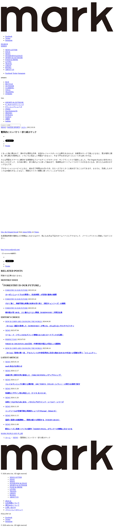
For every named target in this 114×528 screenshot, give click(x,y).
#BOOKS (8, 113)
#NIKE (7, 109)
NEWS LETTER (11, 50)
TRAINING (9, 92)
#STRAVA (9, 115)
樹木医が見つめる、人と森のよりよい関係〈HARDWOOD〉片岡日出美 (33, 312)
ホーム (8, 437)
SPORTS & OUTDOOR (14, 58)
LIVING (8, 62)
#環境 (7, 119)
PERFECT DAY (11, 339)
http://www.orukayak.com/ (10, 249)
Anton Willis (26, 232)
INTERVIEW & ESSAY (14, 56)
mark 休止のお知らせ (13, 366)
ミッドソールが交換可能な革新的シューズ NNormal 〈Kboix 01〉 (31, 411)
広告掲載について (12, 503)
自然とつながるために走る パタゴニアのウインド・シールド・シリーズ (34, 402)
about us (8, 501)
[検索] (4, 44)
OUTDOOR (9, 86)
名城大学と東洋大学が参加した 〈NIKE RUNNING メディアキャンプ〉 (33, 375)
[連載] (4, 46)
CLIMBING (9, 88)
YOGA (7, 90)
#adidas (8, 121)
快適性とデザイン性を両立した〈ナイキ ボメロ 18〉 (26, 393)
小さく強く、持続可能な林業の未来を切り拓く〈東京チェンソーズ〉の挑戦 (35, 303)
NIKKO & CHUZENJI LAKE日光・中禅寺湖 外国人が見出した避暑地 (33, 344)
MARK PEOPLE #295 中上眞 (12, 433)
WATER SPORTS (13, 127)
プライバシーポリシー (14, 510)
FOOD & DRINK (11, 60)
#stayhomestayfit (11, 111)
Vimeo (36, 232)
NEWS (7, 54)
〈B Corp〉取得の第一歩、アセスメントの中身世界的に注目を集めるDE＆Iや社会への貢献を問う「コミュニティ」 (51, 353)
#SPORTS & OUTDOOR (14, 102)
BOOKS (8, 68)
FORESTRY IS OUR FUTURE (16, 290)
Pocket (7, 146)
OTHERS (8, 94)
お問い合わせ (10, 507)
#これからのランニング (14, 104)
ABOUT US (9, 70)
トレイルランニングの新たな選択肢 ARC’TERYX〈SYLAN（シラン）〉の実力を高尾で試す (42, 384)
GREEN (8, 66)
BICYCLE (9, 84)
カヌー (24, 127)
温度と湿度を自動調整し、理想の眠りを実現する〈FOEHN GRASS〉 (32, 420)
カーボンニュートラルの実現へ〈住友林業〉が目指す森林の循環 (31, 295)
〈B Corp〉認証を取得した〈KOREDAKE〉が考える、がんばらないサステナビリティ (39, 326)
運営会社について (12, 505)
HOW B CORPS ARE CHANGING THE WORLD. (23, 321)
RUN (7, 82)
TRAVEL (8, 64)
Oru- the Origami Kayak (9, 232)
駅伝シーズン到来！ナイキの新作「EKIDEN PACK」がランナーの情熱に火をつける (38, 429)
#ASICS (8, 117)
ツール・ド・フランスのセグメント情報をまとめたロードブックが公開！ (34, 335)
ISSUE (7, 52)
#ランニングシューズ (13, 107)
